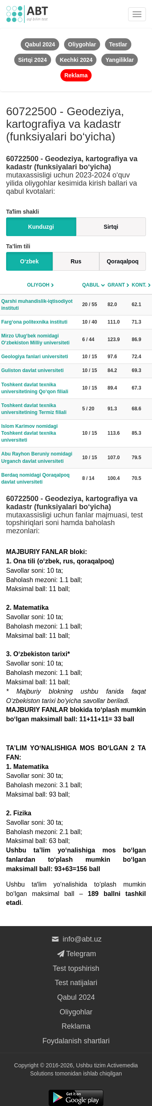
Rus (76, 261)
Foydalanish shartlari (75, 1041)
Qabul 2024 (76, 997)
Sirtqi (111, 226)
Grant (116, 285)
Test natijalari (76, 983)
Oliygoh (38, 285)
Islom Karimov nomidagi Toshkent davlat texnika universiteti (29, 433)
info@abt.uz (76, 939)
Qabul (91, 285)
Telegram (76, 954)
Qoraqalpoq (123, 261)
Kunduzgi (41, 226)
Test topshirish (76, 968)
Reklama (76, 1026)
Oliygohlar (76, 1012)
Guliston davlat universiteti (32, 370)
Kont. (139, 285)
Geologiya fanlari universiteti (34, 356)
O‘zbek (29, 261)
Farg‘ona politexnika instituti (34, 322)
